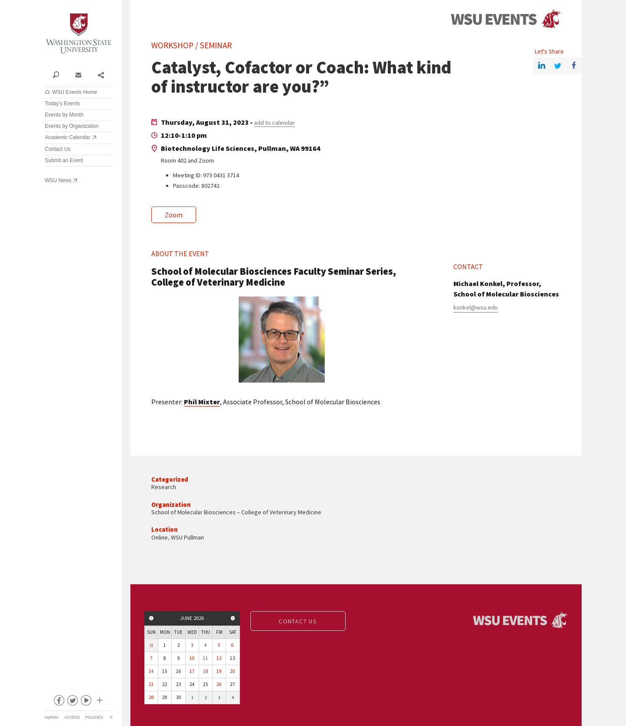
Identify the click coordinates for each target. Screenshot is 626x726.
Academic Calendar (67, 137)
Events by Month (64, 115)
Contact (78, 74)
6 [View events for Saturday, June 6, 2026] (232, 645)
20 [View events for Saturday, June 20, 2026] (232, 671)
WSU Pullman (187, 537)
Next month (233, 618)
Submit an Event (64, 160)
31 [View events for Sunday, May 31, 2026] (151, 645)
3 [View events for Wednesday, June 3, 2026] (192, 645)
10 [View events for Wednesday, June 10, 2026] (192, 658)
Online (159, 537)
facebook (59, 702)
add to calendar (274, 123)
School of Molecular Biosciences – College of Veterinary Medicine (236, 512)
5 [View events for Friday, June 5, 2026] (219, 645)
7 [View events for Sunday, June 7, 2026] (151, 658)
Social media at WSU (99, 702)
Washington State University (79, 33)
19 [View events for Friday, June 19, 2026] (219, 671)
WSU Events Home (74, 92)
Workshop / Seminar (191, 45)
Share (101, 74)
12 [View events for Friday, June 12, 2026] (219, 658)
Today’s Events (62, 103)
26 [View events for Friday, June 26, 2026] (219, 684)
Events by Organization (72, 126)
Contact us (298, 621)
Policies (94, 717)
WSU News (58, 180)
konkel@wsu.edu (475, 307)
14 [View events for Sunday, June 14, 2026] (151, 671)
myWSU (52, 717)
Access (72, 717)
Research (163, 487)
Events (505, 19)
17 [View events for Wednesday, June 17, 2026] (192, 671)
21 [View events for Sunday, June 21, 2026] (151, 684)
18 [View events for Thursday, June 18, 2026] (205, 671)
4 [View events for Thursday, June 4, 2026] (205, 645)
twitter (72, 702)
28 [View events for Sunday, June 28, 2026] (151, 697)
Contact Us (57, 149)
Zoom (174, 214)
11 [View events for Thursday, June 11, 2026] (205, 658)
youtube (86, 702)
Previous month (151, 618)
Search (56, 74)
